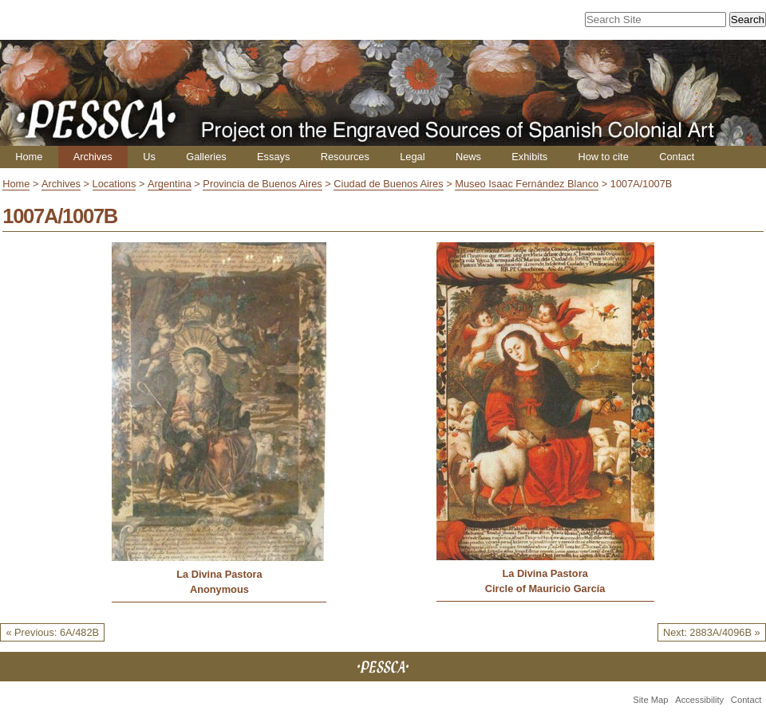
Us (149, 157)
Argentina (170, 184)
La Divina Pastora (219, 574)
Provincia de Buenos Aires (262, 184)
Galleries (206, 157)
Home (28, 157)
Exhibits (529, 157)
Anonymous (219, 589)
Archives (93, 157)
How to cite (603, 157)
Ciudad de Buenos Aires (388, 184)
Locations (114, 184)
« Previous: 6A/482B (52, 632)
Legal (412, 157)
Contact (676, 157)
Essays (273, 157)
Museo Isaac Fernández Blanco (526, 184)
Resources (345, 157)
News (468, 157)
